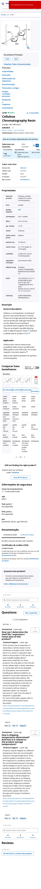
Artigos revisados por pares (6, 93)
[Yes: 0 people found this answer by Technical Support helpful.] (7, 725)
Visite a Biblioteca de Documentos (16, 584)
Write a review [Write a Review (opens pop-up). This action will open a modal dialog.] (7, 130)
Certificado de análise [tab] (10, 535)
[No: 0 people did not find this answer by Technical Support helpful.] (15, 725)
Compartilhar (33, 113)
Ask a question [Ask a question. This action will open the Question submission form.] (19, 130)
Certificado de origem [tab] (27, 535)
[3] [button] (27, 352)
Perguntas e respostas (6, 102)
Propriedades (7, 71)
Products (3, 15)
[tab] (5, 14)
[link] (7, 595)
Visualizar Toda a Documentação (17, 64)
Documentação (8, 84)
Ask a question (31, 613)
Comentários (7, 108)
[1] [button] (29, 330)
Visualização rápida (10, 390)
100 (19, 210)
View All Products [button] (20, 477)
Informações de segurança (8, 79)
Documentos (6, 555)
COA (7, 59)
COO (16, 59)
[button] (35, 630)
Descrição (6, 75)
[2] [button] (29, 333)
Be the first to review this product (18, 854)
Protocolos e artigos (10, 88)
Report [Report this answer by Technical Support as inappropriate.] (23, 725)
